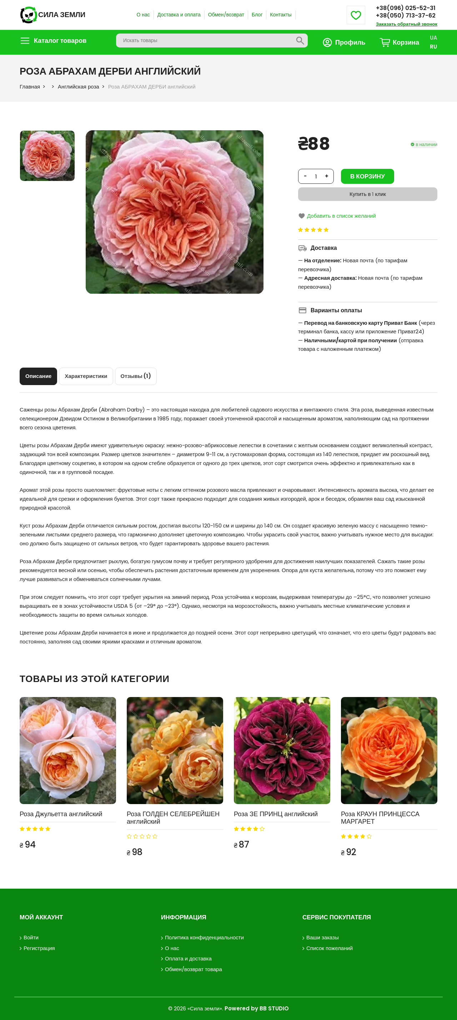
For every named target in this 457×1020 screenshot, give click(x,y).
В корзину (367, 176)
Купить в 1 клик (368, 194)
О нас (143, 14)
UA (433, 37)
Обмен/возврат (226, 14)
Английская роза (78, 86)
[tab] (38, 376)
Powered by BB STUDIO (257, 1008)
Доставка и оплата (179, 14)
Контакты (280, 14)
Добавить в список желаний (337, 215)
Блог (257, 14)
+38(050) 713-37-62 (406, 15)
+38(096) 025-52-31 (406, 8)
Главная (30, 86)
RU (433, 46)
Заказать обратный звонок (406, 24)
